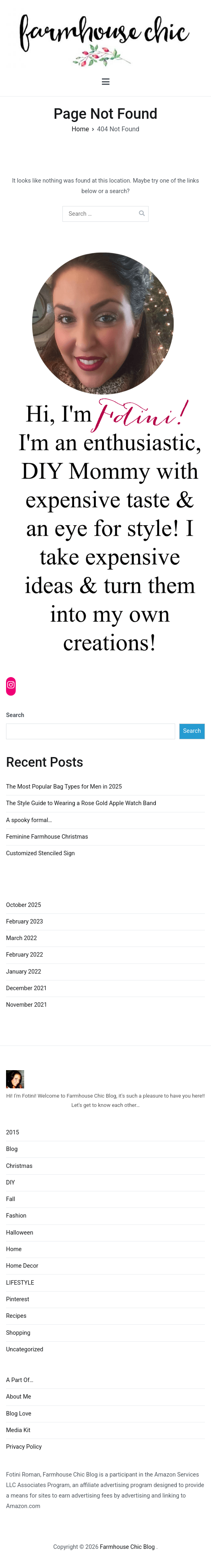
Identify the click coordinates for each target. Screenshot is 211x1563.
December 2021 (26, 988)
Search (15, 715)
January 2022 (23, 971)
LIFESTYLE (20, 1282)
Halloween (19, 1232)
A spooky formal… (29, 820)
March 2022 (21, 938)
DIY (10, 1182)
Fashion (16, 1215)
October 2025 (23, 905)
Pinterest (17, 1299)
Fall (10, 1199)
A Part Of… (19, 1380)
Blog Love (18, 1413)
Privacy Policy (24, 1446)
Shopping (18, 1332)
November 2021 (26, 1004)
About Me (18, 1396)
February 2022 (24, 954)
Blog (12, 1149)
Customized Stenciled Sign (40, 853)
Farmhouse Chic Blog (128, 1547)
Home (14, 1249)
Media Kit (18, 1430)
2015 (12, 1132)
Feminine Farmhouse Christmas (47, 836)
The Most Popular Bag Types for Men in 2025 (64, 786)
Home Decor (22, 1265)
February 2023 (24, 921)
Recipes (16, 1316)
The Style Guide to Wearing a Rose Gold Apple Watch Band (81, 803)
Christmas (19, 1166)
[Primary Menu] (106, 82)
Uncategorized (24, 1349)
